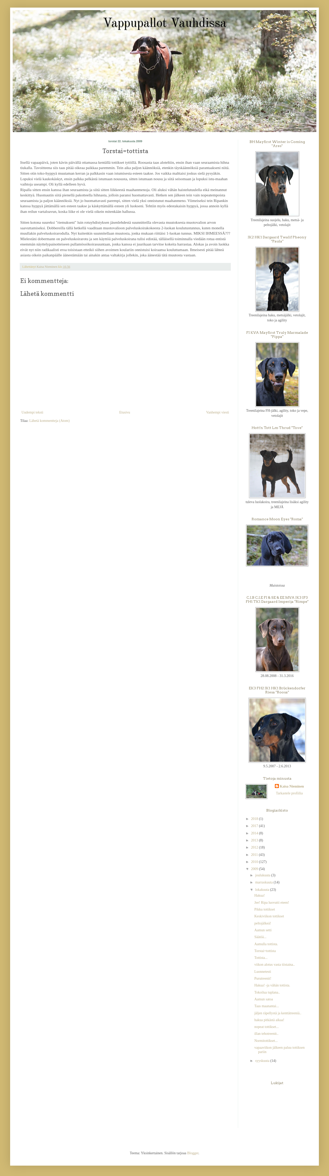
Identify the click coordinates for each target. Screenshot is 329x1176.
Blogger (192, 1153)
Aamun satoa (263, 999)
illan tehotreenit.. (266, 1034)
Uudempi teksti (32, 412)
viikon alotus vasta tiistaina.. (274, 964)
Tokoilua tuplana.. (267, 992)
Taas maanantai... (266, 1006)
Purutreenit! (262, 978)
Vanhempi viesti (217, 412)
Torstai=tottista (265, 951)
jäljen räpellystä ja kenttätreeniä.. (277, 1013)
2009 (255, 869)
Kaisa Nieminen (292, 786)
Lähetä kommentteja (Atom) (49, 421)
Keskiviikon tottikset (269, 916)
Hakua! (259, 895)
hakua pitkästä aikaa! (269, 1020)
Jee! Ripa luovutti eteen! (271, 902)
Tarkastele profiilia (289, 793)
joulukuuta (263, 875)
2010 (255, 862)
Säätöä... (260, 937)
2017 (255, 826)
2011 (255, 855)
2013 (255, 840)
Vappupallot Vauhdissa (165, 23)
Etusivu (124, 412)
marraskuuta (264, 882)
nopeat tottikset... (266, 1027)
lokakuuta (262, 890)
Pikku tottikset (264, 909)
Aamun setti (263, 930)
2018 (255, 819)
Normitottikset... (266, 1041)
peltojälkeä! (262, 923)
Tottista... (261, 958)
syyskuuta (262, 1061)
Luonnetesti (262, 972)
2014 (255, 833)
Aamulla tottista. (266, 944)
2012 (255, 847)
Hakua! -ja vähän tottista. (272, 985)
